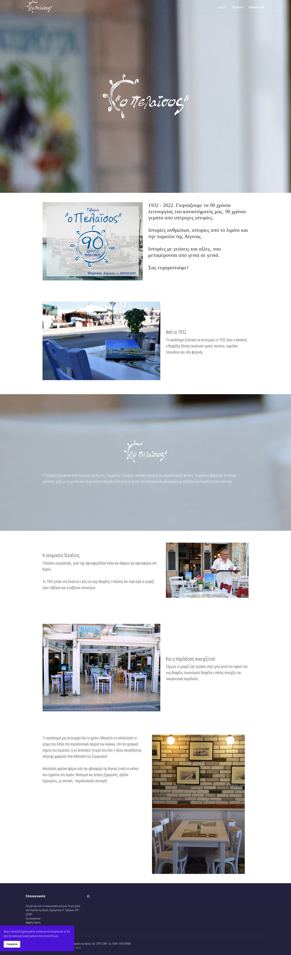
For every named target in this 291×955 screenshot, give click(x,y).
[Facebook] (88, 896)
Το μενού (237, 7)
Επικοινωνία (256, 7)
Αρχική (223, 7)
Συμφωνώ (11, 944)
